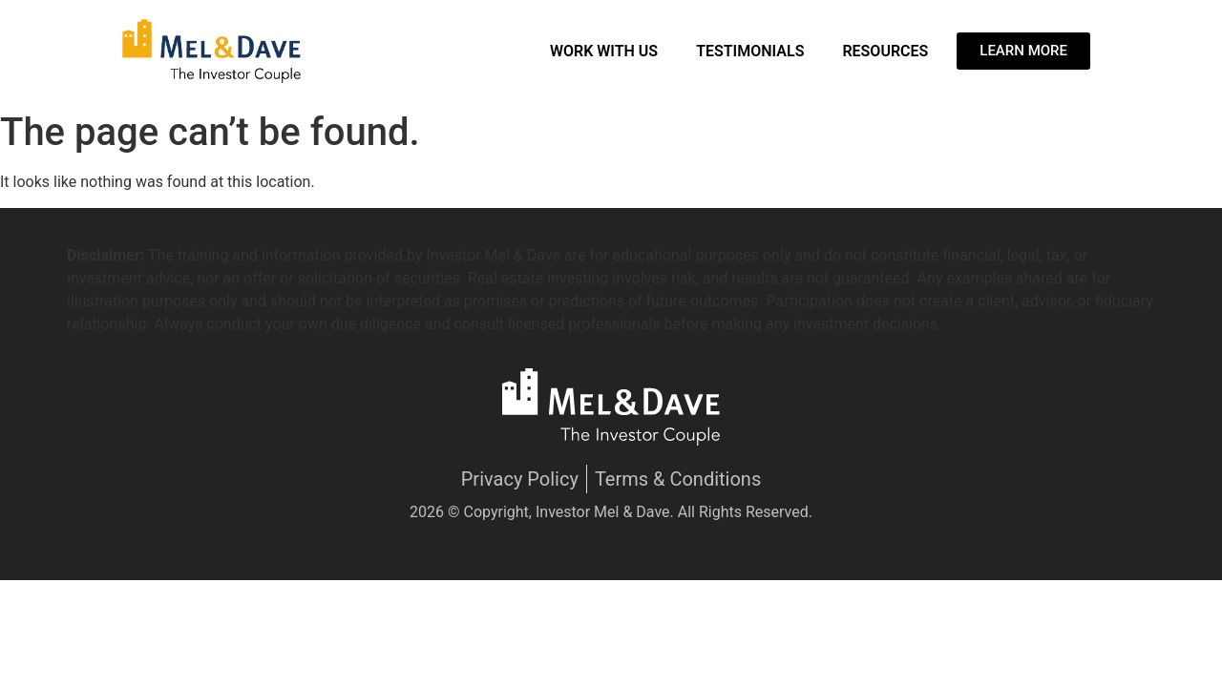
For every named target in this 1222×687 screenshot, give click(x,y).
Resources (885, 51)
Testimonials (750, 51)
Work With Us (604, 51)
